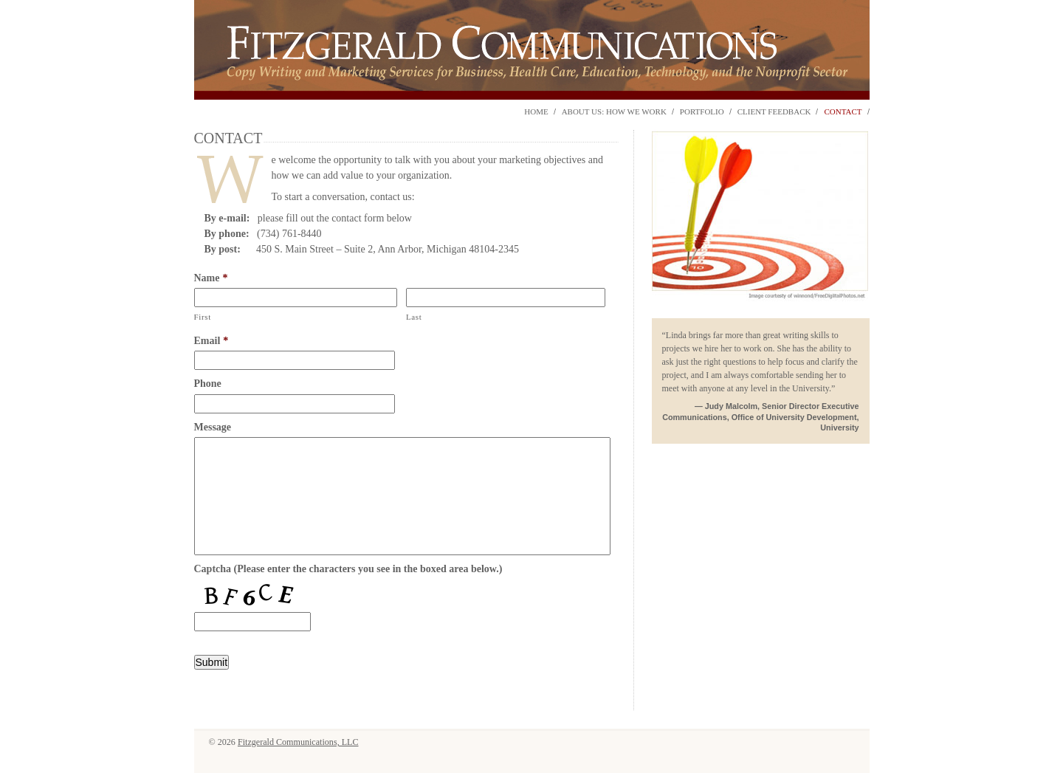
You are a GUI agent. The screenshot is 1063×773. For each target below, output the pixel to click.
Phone (207, 383)
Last (414, 316)
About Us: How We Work (614, 111)
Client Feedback (774, 111)
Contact (842, 111)
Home (536, 111)
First (203, 316)
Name (211, 278)
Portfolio (702, 111)
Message (213, 427)
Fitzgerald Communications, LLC (298, 742)
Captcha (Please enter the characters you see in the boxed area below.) (348, 568)
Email (211, 340)
